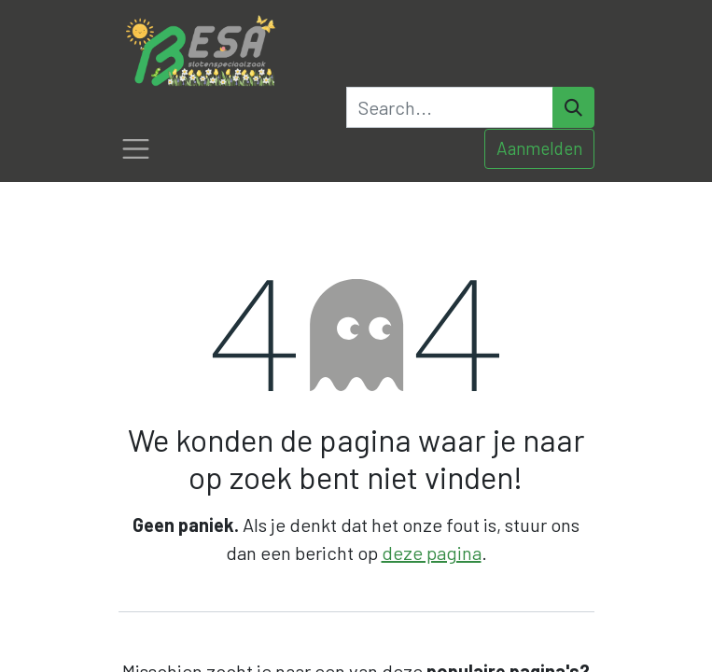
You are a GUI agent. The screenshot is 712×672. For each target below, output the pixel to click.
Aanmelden (539, 148)
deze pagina (432, 552)
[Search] (573, 107)
